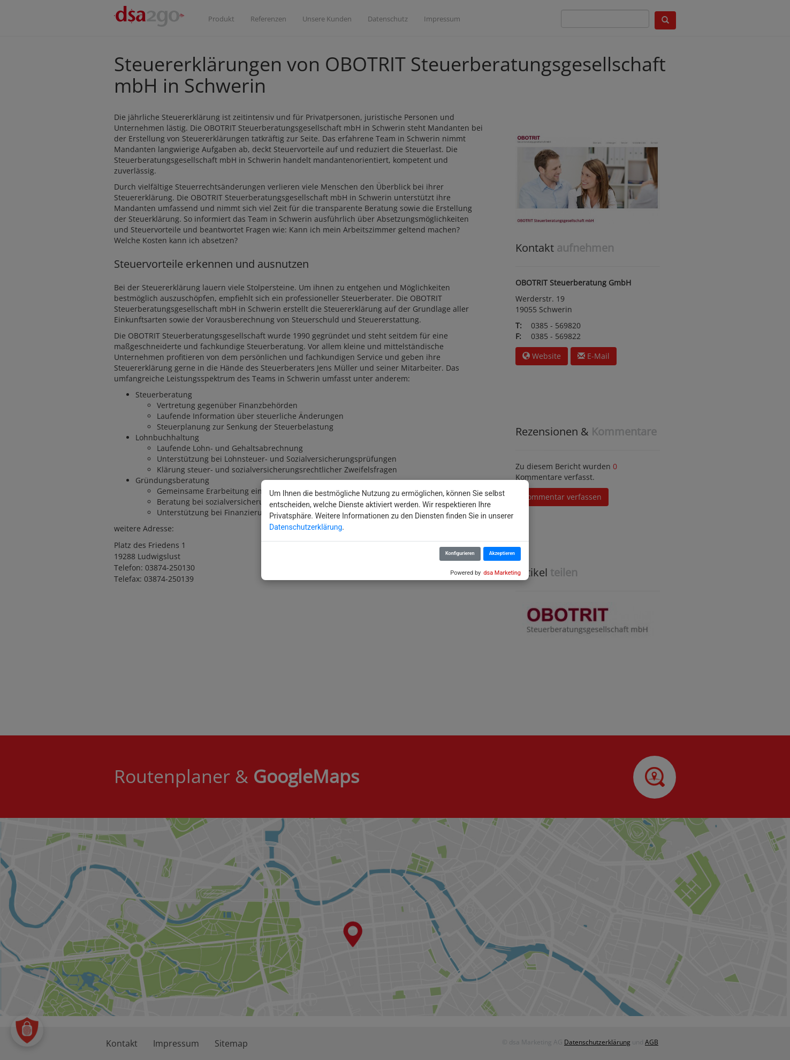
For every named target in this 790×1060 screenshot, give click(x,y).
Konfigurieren (460, 553)
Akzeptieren (502, 553)
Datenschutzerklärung (305, 527)
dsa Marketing (502, 572)
